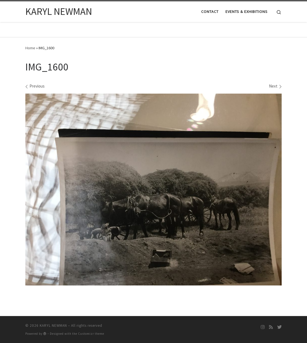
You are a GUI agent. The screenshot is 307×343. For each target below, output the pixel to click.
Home (30, 47)
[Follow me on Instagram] (263, 327)
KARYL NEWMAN (53, 325)
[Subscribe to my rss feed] (271, 327)
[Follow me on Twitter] (279, 327)
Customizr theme (91, 334)
